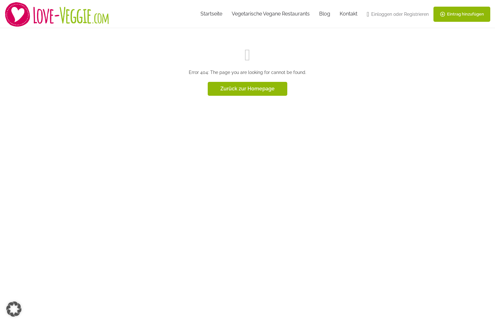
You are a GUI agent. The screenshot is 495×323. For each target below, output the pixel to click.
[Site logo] (58, 14)
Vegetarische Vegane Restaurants (271, 14)
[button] (14, 309)
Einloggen (381, 14)
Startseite (211, 14)
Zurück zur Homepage (247, 89)
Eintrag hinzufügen (462, 14)
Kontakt (348, 14)
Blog (324, 14)
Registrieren (416, 14)
